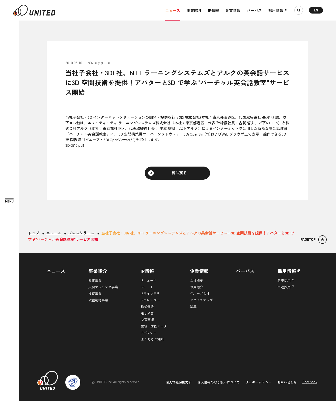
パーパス (254, 10)
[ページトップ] (314, 239)
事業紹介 (194, 10)
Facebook (309, 382)
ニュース (172, 10)
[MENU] (9, 201)
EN (316, 10)
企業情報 (232, 10)
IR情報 (213, 10)
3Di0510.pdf (74, 145)
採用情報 (275, 10)
